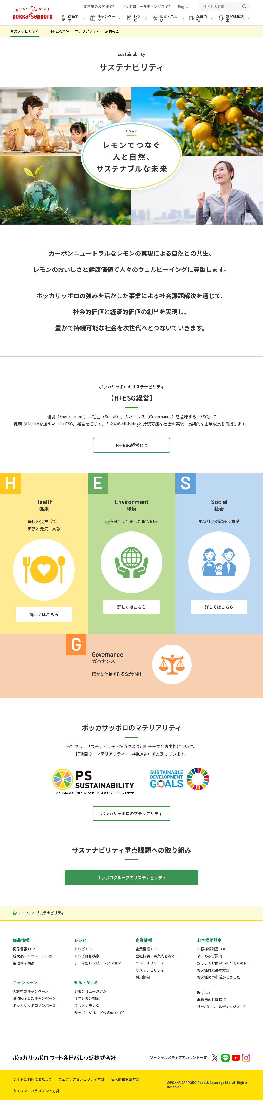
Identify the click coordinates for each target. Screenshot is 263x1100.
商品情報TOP (24, 948)
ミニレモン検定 (86, 998)
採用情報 (143, 977)
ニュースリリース (150, 963)
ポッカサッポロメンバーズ (34, 1005)
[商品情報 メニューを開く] (73, 19)
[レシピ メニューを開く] (137, 19)
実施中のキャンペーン (31, 991)
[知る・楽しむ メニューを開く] (168, 19)
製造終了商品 (23, 963)
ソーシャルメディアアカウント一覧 (178, 1057)
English (203, 992)
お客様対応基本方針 (213, 970)
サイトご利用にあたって (32, 1079)
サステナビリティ (24, 31)
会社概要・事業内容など (155, 956)
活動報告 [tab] (112, 31)
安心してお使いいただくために (222, 963)
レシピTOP (83, 948)
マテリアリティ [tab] (87, 31)
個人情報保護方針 (125, 1079)
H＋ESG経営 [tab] (59, 31)
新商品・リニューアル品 (32, 956)
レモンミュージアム (90, 991)
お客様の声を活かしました (218, 977)
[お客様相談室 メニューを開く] (234, 19)
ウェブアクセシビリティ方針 (81, 1079)
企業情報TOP (147, 948)
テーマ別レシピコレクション (97, 963)
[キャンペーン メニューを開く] (105, 19)
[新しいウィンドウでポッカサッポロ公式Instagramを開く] (246, 1057)
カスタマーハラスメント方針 (36, 1090)
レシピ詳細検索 (86, 956)
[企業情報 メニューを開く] (201, 19)
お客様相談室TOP (211, 948)
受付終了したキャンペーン (34, 998)
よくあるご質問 (209, 956)
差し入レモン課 (86, 1005)
